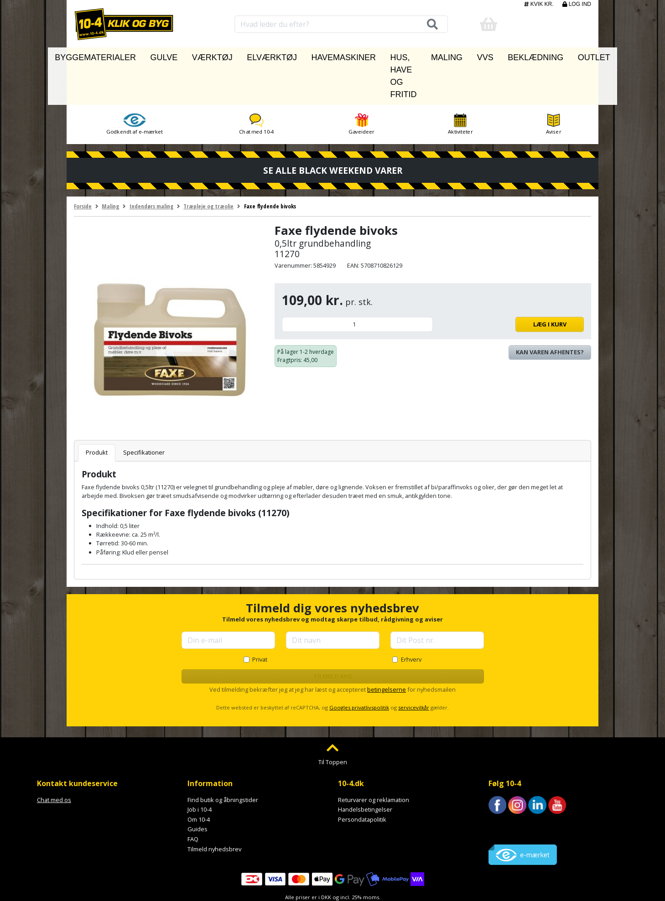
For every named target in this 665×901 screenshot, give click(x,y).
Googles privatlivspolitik (359, 666)
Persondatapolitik (362, 777)
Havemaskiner (312, 55)
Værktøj (213, 55)
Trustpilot (501, 784)
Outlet (558, 55)
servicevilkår (413, 666)
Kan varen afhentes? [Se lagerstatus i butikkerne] (550, 310)
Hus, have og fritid (384, 55)
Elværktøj (257, 55)
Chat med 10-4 (256, 82)
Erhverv (411, 617)
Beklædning (513, 55)
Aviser (553, 82)
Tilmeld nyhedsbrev (214, 807)
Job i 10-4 (199, 768)
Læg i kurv (510, 283)
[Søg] (429, 24)
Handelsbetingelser (365, 768)
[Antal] (357, 282)
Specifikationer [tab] (144, 411)
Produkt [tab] (97, 411)
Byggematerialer (124, 55)
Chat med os (54, 758)
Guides (197, 787)
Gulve (176, 55)
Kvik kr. (539, 4)
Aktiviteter (460, 82)
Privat (259, 617)
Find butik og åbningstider (222, 758)
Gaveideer (361, 82)
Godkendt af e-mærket (134, 82)
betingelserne (386, 648)
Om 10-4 (198, 777)
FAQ (192, 797)
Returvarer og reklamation (373, 758)
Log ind (576, 4)
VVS (474, 55)
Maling (443, 55)
